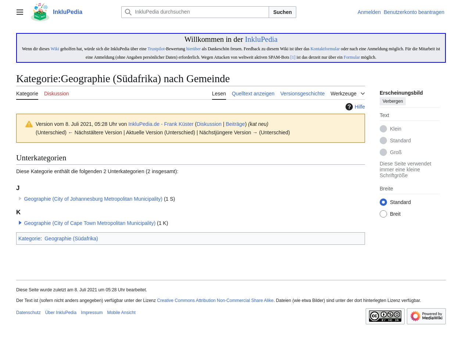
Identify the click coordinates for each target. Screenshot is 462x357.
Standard (400, 141)
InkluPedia (261, 39)
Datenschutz (28, 312)
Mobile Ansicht (121, 312)
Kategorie (29, 238)
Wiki (55, 48)
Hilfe (354, 106)
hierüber (193, 48)
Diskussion (209, 124)
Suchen (282, 12)
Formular (352, 57)
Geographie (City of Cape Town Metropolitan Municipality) (89, 223)
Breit (395, 214)
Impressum (92, 312)
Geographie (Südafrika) (71, 238)
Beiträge (235, 124)
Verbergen (393, 101)
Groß (396, 153)
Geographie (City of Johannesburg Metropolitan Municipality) (93, 199)
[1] (293, 57)
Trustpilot (155, 48)
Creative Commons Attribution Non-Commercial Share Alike (215, 300)
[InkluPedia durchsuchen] (195, 12)
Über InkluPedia (60, 312)
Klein (395, 129)
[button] (20, 222)
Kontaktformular (325, 48)
